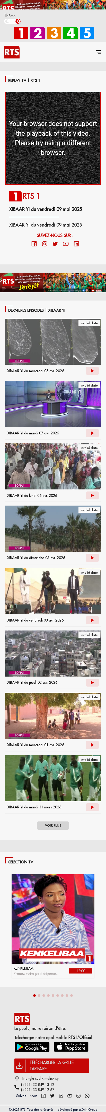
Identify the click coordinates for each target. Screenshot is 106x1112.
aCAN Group (88, 1109)
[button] (34, 995)
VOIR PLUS (53, 825)
